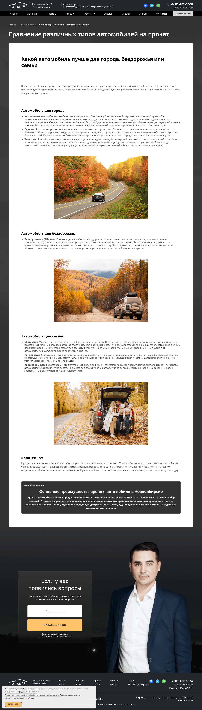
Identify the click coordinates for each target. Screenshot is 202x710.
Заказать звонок (183, 13)
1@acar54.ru (185, 688)
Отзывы (108, 13)
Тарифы (51, 13)
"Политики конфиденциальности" (21, 696)
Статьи (143, 13)
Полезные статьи (28, 25)
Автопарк (32, 13)
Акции (126, 13)
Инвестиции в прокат (138, 684)
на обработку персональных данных (55, 636)
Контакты (161, 13)
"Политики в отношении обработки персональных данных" (33, 699)
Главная (13, 13)
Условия (70, 13)
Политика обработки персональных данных (117, 704)
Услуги (88, 13)
